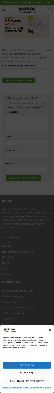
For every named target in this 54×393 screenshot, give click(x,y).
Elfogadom (27, 365)
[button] (49, 330)
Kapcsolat (47, 388)
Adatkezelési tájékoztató (12, 388)
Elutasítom (27, 373)
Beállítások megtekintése (27, 381)
